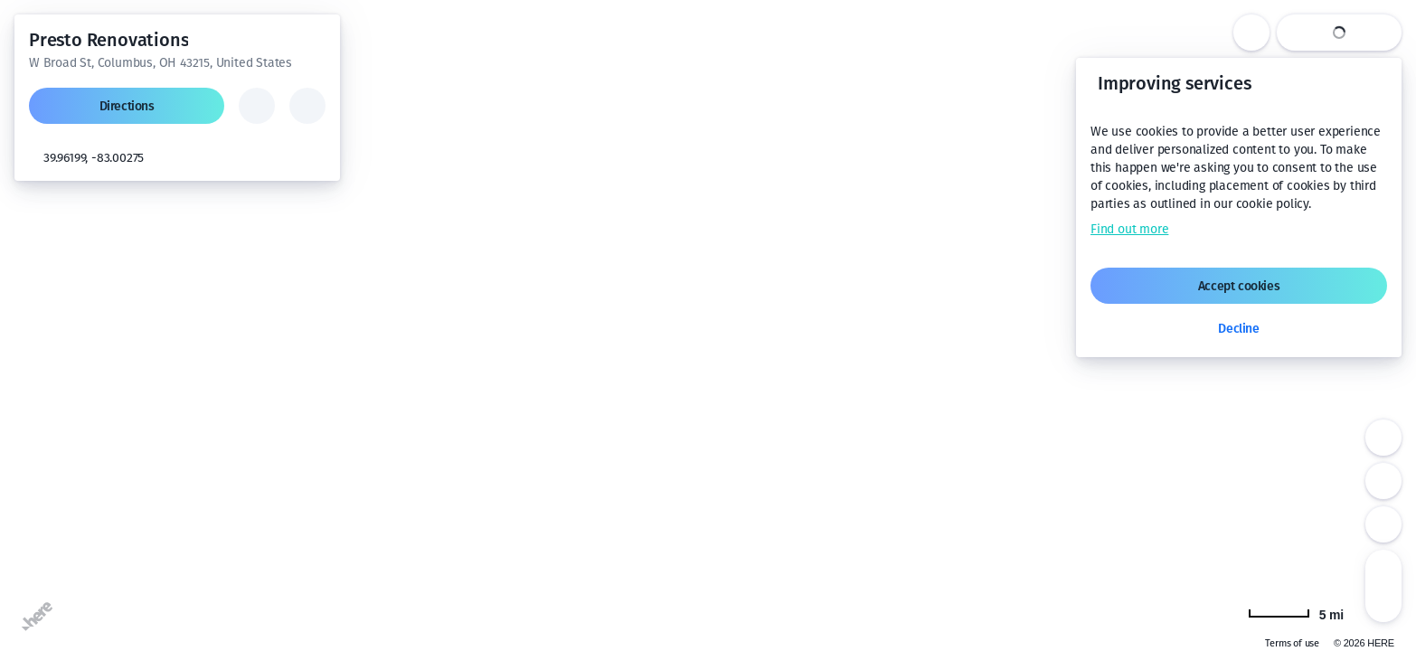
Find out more (1129, 229)
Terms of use (1292, 643)
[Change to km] (1296, 613)
